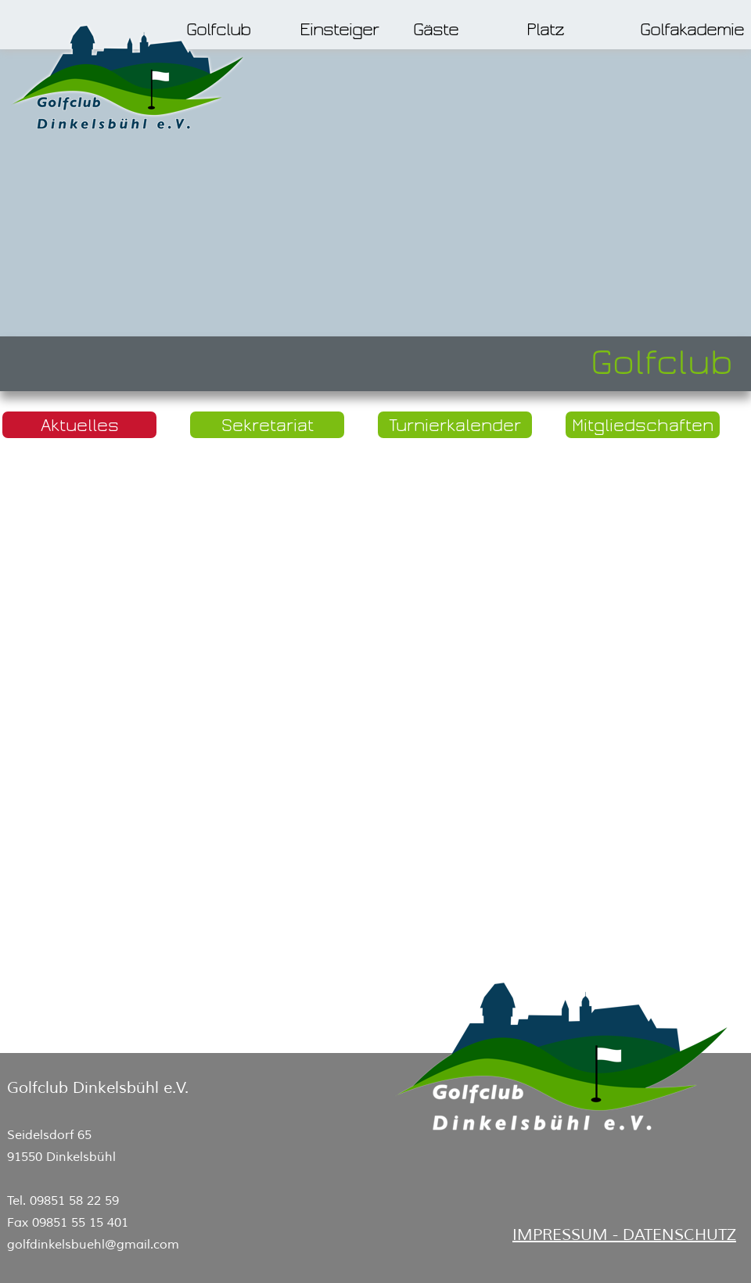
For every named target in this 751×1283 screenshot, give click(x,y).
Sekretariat (267, 425)
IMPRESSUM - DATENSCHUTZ (624, 1235)
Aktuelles (80, 425)
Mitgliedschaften (642, 425)
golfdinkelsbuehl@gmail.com (93, 1244)
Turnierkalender (455, 425)
